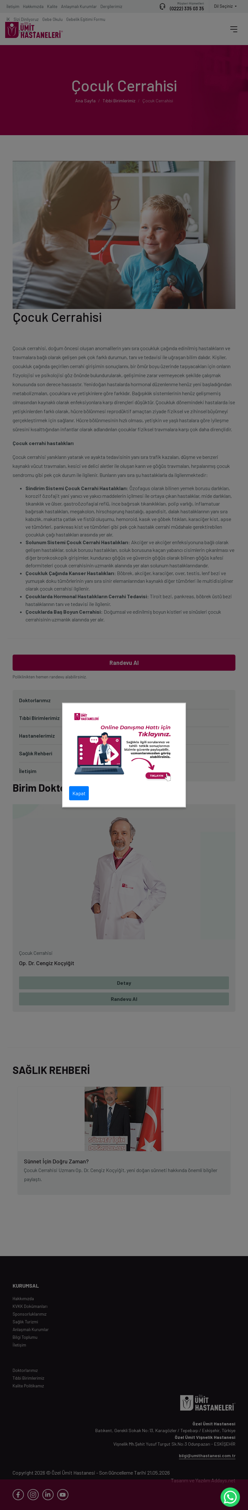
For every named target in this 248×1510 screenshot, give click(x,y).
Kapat (79, 793)
